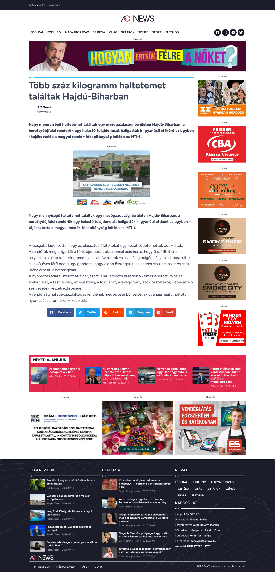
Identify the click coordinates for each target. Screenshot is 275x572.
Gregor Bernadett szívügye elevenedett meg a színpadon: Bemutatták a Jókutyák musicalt (144, 518)
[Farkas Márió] (126, 506)
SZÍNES (143, 32)
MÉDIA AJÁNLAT (66, 566)
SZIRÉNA (99, 32)
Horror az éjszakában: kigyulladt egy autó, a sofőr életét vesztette (172, 372)
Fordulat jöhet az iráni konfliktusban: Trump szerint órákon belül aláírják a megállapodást (226, 375)
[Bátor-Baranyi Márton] (130, 491)
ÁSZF (85, 566)
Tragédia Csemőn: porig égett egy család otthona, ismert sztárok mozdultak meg (143, 535)
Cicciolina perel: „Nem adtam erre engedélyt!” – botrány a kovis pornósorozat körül (145, 484)
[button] (60, 312)
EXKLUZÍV (54, 32)
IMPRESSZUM (42, 566)
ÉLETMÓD (172, 32)
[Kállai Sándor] (55, 376)
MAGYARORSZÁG (77, 32)
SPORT (157, 32)
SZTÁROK (127, 32)
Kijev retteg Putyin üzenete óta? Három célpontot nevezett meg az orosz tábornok (120, 373)
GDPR (98, 566)
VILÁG (113, 32)
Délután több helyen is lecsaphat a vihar (64, 370)
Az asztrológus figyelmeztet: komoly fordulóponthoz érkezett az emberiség (142, 501)
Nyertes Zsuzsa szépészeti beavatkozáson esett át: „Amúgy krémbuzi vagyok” (145, 550)
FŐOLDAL (37, 32)
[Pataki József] (54, 488)
